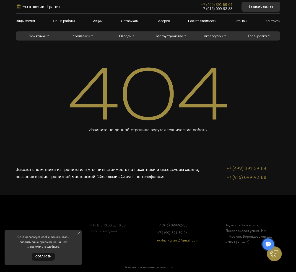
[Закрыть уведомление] (78, 233)
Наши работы (64, 21)
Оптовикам (129, 21)
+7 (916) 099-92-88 (216, 9)
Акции (98, 21)
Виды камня (25, 21)
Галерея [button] (163, 21)
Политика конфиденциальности (148, 267)
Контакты (272, 21)
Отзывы (241, 21)
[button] (260, 7)
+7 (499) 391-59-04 (216, 5)
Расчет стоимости (202, 21)
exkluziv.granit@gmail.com (177, 240)
